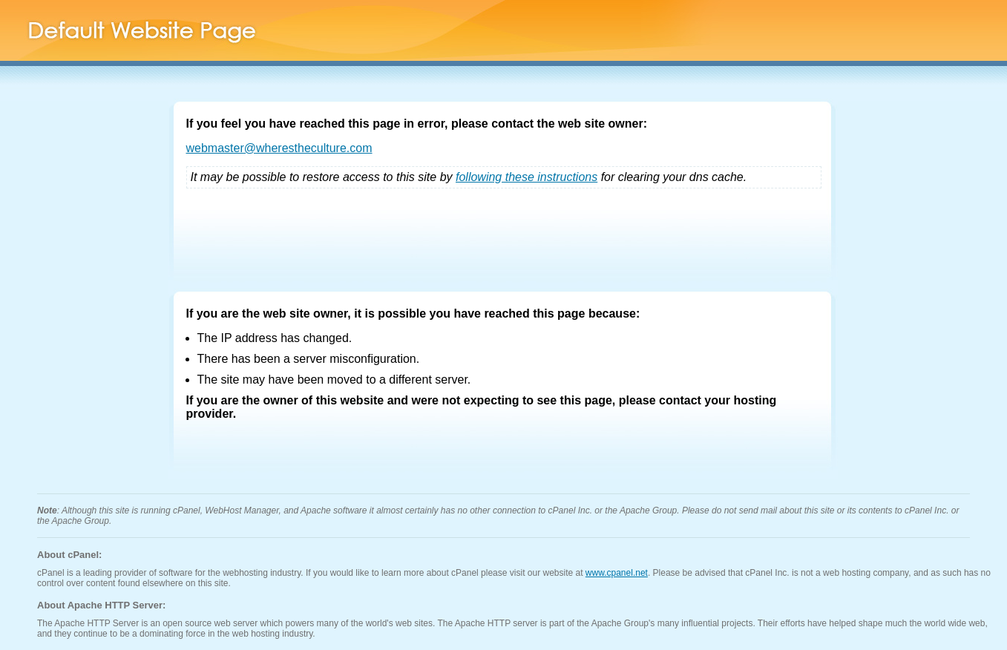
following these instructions (526, 177)
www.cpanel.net (616, 573)
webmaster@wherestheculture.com (279, 148)
